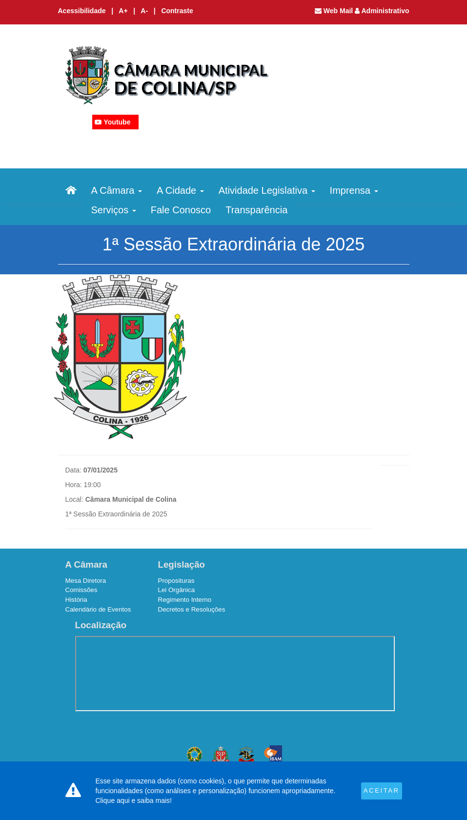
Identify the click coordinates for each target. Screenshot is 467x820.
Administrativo (382, 11)
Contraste (177, 11)
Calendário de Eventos (98, 609)
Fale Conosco (181, 210)
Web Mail (335, 11)
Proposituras (176, 580)
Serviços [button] (113, 210)
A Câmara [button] (116, 190)
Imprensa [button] (354, 190)
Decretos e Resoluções (191, 609)
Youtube (117, 122)
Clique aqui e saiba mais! (134, 800)
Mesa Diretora (85, 580)
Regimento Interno (185, 599)
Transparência (256, 210)
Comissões (81, 590)
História (76, 599)
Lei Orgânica (176, 590)
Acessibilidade (82, 11)
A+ (124, 11)
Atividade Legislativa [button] (267, 190)
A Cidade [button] (180, 190)
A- (145, 11)
